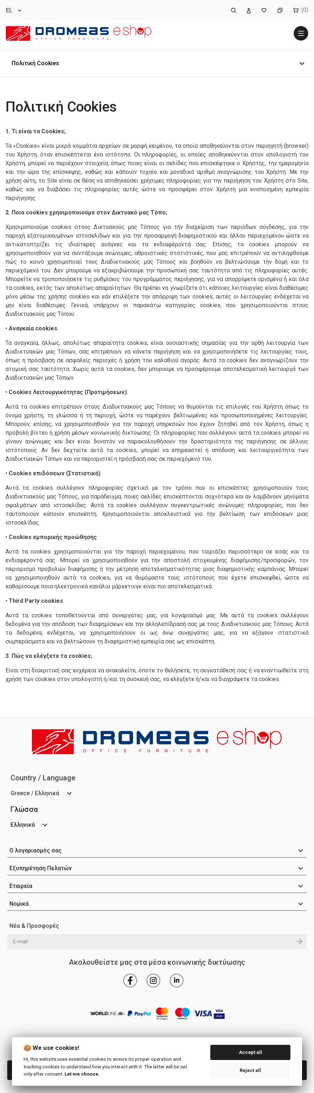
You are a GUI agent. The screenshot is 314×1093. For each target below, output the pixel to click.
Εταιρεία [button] (20, 886)
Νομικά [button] (19, 903)
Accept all (250, 1052)
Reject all (250, 1070)
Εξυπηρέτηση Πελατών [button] (40, 868)
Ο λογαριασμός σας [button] (35, 850)
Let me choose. (82, 1074)
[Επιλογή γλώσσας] (14, 10)
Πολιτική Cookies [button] (35, 63)
